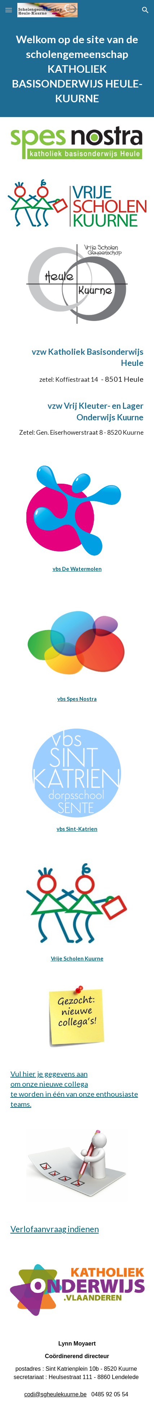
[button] (8, 10)
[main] (77, 68)
